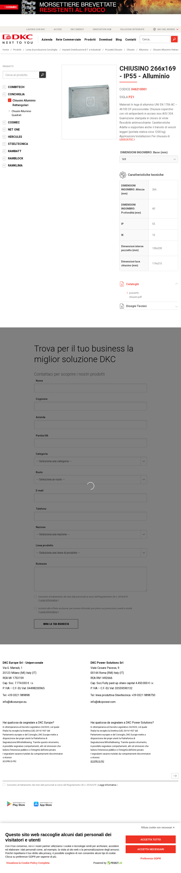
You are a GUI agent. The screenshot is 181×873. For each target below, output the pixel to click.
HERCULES (15, 136)
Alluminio (144, 49)
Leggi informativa (107, 785)
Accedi (58, 29)
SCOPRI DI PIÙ (9, 761)
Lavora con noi (35, 29)
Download (105, 39)
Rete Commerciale (68, 39)
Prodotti (90, 39)
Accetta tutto (150, 839)
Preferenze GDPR (150, 858)
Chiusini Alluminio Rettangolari (24, 103)
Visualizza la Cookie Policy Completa (28, 862)
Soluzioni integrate (132, 29)
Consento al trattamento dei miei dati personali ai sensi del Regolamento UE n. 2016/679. (62, 785)
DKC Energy (77, 29)
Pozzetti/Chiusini (113, 49)
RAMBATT (15, 151)
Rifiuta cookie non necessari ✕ (158, 827)
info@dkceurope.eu (14, 702)
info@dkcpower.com (103, 702)
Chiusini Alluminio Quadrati (21, 113)
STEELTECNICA (18, 144)
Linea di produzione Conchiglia (42, 49)
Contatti (130, 39)
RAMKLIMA (15, 165)
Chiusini (131, 49)
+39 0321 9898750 (143, 695)
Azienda (47, 39)
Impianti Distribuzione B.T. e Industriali (81, 49)
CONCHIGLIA (16, 94)
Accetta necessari (150, 849)
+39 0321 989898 (19, 695)
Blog (119, 39)
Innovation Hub (102, 29)
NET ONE (14, 129)
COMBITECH (16, 87)
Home (6, 49)
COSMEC (14, 122)
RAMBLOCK (15, 158)
